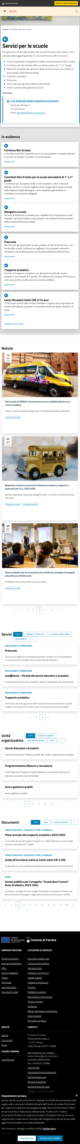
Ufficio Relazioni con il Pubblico (41, 1052)
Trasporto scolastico (16, 270)
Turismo (32, 987)
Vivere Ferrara (10, 1051)
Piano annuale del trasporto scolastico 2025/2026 (35, 835)
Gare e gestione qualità (19, 787)
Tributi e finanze (35, 1001)
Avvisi (4, 1045)
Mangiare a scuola (15, 212)
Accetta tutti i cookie (50, 1138)
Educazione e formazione (40, 997)
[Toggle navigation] (4, 11)
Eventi (11, 1059)
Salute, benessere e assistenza (42, 1011)
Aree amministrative (11, 963)
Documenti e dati (9, 992)
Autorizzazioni (35, 1016)
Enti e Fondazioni (9, 973)
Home (5, 29)
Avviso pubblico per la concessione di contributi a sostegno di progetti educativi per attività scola (40, 574)
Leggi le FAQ (33, 1067)
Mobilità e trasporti (37, 992)
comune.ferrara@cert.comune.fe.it (43, 1056)
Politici (4, 978)
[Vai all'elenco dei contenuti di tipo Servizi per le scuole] (13, 417)
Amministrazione (11, 950)
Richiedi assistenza (37, 1082)
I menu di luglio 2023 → (15, 324)
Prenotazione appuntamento (42, 1072)
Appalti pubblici (35, 978)
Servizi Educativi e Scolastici (22, 748)
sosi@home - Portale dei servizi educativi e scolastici (37, 676)
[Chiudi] (76, 1094)
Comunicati (7, 1040)
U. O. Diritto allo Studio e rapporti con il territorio (34, 101)
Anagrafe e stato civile (38, 958)
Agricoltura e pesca (37, 1020)
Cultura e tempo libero (38, 963)
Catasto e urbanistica (38, 982)
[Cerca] (76, 11)
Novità (5, 1027)
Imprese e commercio (38, 973)
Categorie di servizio (40, 950)
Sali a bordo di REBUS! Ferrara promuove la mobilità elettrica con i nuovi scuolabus (38, 403)
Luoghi (4, 1059)
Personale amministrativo (8, 985)
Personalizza (26, 1138)
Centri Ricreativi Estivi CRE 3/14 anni (26, 300)
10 (67, 904)
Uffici (3, 968)
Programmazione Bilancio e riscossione (28, 766)
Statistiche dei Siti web (38, 1086)
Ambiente (32, 1006)
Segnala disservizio (37, 1077)
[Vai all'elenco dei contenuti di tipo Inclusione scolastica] (30, 504)
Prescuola (10, 242)
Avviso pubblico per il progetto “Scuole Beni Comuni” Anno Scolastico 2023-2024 (37, 883)
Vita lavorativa (35, 968)
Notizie (4, 1035)
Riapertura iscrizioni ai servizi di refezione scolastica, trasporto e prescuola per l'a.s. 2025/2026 (37, 487)
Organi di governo (10, 958)
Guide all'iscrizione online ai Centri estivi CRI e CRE (35, 860)
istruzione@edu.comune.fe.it (31, 112)
